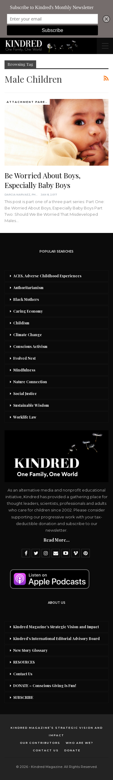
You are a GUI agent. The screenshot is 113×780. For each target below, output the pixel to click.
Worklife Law (24, 417)
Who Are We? (79, 742)
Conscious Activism (30, 346)
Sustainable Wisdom (31, 405)
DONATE (72, 750)
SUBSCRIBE (23, 697)
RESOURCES (24, 662)
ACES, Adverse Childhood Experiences (47, 275)
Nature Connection (30, 381)
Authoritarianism (28, 287)
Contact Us (22, 673)
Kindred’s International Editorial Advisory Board (56, 638)
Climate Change (27, 334)
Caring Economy (28, 311)
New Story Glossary (30, 650)
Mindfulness (24, 370)
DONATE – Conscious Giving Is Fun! (44, 685)
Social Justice (25, 393)
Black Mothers (26, 299)
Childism (21, 322)
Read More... (56, 540)
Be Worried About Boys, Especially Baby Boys (42, 180)
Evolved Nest (24, 358)
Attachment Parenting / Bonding (28, 101)
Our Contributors (40, 742)
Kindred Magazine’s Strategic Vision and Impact (56, 626)
